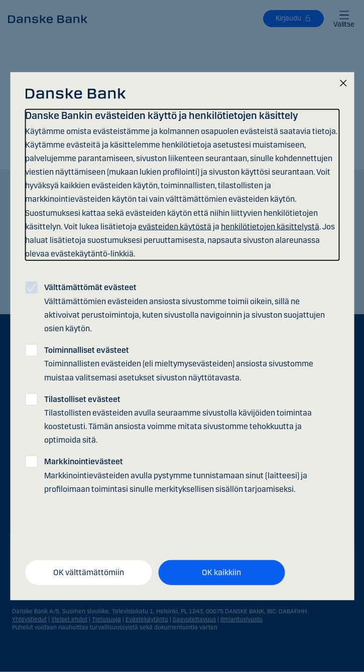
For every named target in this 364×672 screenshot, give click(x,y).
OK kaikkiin (221, 572)
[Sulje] (342, 83)
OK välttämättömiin (88, 572)
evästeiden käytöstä (174, 226)
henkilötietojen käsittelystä (270, 226)
